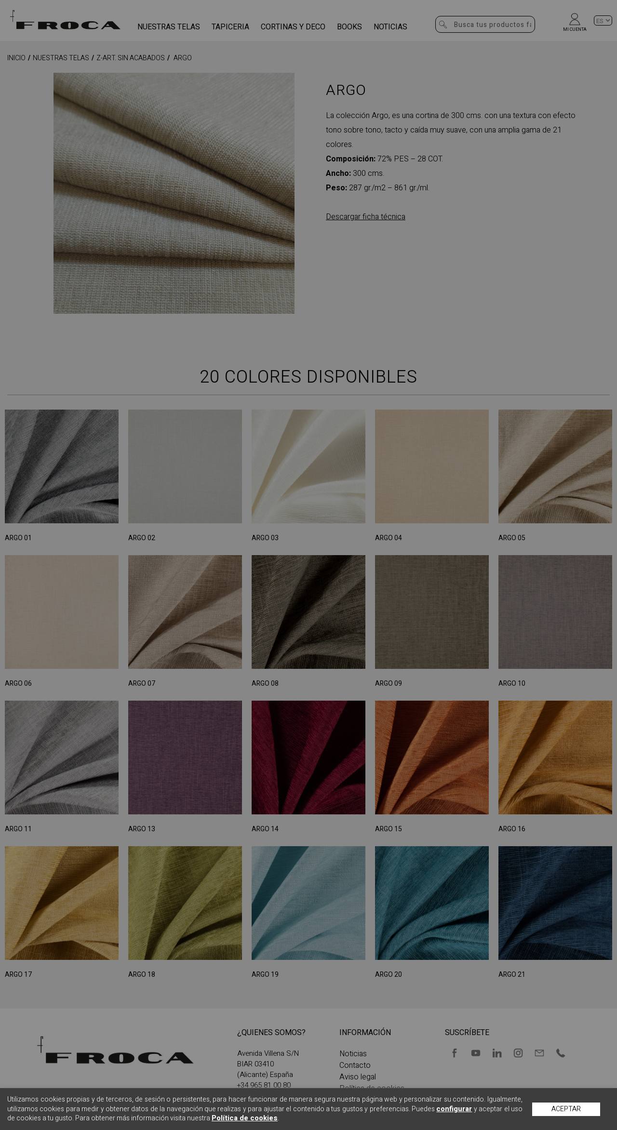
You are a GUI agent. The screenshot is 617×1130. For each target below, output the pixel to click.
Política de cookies (245, 1118)
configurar (454, 1108)
